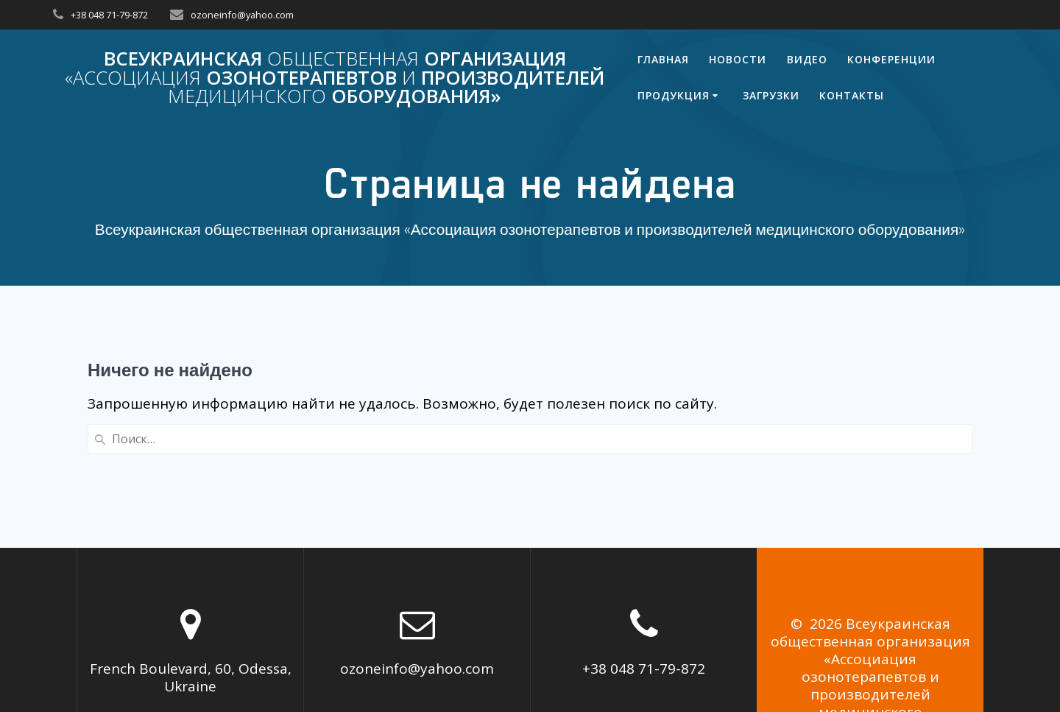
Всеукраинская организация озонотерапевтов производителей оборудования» (334, 77)
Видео (807, 59)
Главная (663, 59)
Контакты (851, 95)
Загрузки (771, 95)
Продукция (673, 95)
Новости (737, 59)
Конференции (891, 59)
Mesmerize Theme (877, 645)
